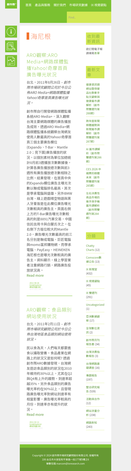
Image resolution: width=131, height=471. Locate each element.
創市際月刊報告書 (93, 342)
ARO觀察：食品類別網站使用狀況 (49, 312)
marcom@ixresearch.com (70, 463)
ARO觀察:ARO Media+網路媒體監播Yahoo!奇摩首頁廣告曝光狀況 (48, 64)
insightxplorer (36, 285)
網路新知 (91, 422)
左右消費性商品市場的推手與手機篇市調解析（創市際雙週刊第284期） (93, 205)
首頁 (28, 5)
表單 (97, 53)
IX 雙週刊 (91, 293)
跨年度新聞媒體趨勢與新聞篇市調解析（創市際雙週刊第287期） (93, 131)
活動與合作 (93, 399)
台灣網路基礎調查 (93, 365)
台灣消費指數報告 (93, 354)
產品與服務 (42, 5)
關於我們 (60, 5)
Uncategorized (95, 304)
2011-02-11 (34, 422)
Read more (35, 275)
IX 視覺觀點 (99, 5)
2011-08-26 (34, 282)
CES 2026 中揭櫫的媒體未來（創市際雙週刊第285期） (93, 177)
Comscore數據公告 (93, 259)
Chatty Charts (90, 248)
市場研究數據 (78, 5)
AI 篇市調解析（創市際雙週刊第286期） (93, 155)
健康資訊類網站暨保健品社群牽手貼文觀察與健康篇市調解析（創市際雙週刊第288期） (93, 98)
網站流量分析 (35, 287)
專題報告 (91, 375)
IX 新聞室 (91, 269)
